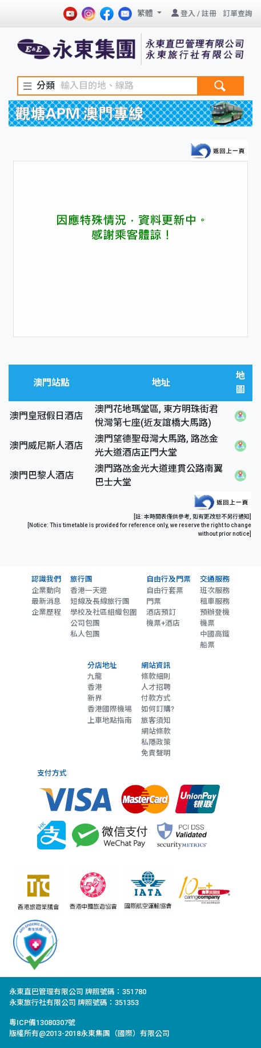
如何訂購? (157, 709)
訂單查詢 (237, 13)
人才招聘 (156, 687)
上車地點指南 (109, 720)
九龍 (94, 676)
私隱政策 (156, 742)
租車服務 (215, 601)
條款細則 (156, 676)
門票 (153, 601)
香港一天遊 (88, 590)
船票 (207, 644)
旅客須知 (156, 720)
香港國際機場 (109, 709)
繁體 (146, 13)
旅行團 (81, 579)
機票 (207, 623)
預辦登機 (215, 612)
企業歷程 (46, 612)
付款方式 (156, 698)
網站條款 (156, 731)
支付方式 (52, 773)
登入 (187, 13)
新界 (94, 698)
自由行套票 (164, 590)
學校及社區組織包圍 (103, 612)
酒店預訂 (161, 612)
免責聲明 (156, 753)
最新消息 (46, 601)
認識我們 (46, 579)
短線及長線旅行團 (100, 601)
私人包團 (85, 634)
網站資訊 (156, 665)
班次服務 (215, 590)
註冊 (209, 13)
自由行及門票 (168, 579)
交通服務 (215, 579)
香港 (94, 687)
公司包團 (85, 623)
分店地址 (102, 665)
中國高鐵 (215, 634)
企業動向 (46, 590)
